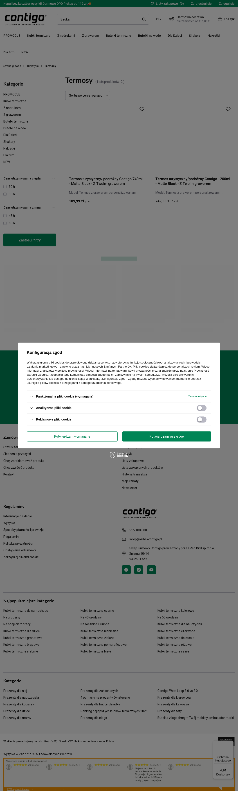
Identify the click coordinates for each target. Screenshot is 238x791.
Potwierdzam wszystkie (167, 436)
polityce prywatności (71, 370)
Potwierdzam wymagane (72, 436)
